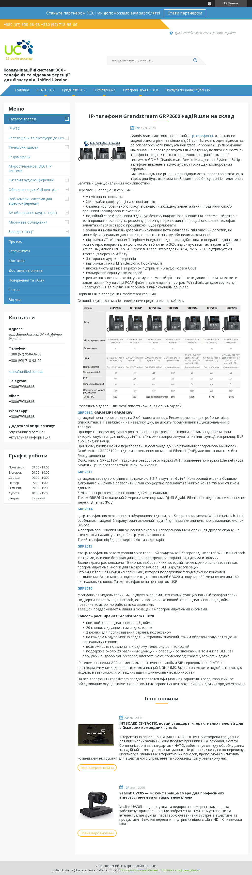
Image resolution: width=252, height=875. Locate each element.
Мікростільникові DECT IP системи (30, 168)
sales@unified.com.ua (26, 371)
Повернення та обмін (27, 280)
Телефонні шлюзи (23, 147)
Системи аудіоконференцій (31, 180)
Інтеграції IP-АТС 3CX (140, 90)
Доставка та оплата (26, 270)
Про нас (15, 241)
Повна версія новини (97, 767)
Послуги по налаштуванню (187, 90)
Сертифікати (19, 251)
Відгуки (15, 299)
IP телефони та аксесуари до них (36, 138)
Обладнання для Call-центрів (33, 189)
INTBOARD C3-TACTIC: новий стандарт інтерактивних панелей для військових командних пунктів (181, 725)
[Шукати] (195, 60)
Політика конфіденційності (181, 870)
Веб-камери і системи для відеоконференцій (30, 201)
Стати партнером (185, 13)
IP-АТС (14, 128)
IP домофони (20, 157)
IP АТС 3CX (45, 90)
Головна (22, 90)
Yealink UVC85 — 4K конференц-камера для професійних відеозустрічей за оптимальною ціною (171, 795)
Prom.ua (151, 866)
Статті (14, 289)
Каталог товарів (22, 119)
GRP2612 (85, 412)
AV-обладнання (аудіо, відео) (33, 212)
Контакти (17, 260)
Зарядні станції (21, 231)
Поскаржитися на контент (139, 870)
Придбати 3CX (73, 90)
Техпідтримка (104, 90)
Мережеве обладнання (28, 222)
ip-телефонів (202, 135)
